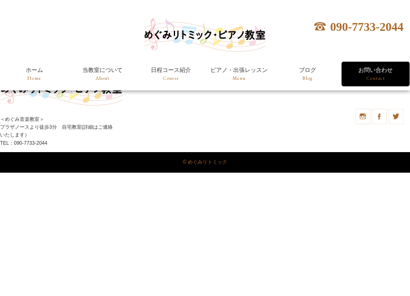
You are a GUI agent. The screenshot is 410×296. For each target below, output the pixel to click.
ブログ (307, 74)
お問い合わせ (376, 74)
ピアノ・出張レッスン (239, 74)
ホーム (34, 74)
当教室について (102, 74)
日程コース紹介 (171, 74)
